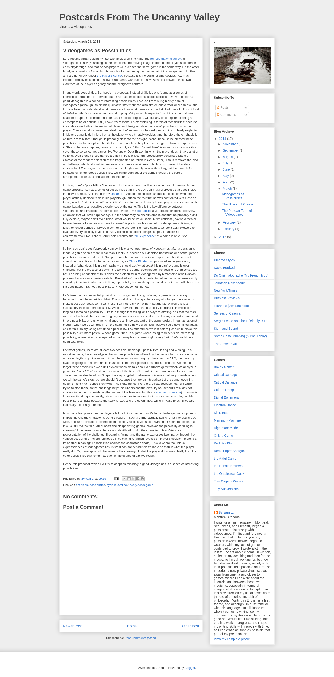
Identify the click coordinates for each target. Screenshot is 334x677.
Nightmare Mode (226, 428)
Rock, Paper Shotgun (229, 451)
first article (144, 210)
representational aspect (166, 58)
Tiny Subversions (226, 489)
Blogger (190, 668)
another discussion (168, 392)
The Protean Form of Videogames (237, 212)
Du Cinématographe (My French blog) (241, 275)
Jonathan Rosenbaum (230, 283)
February (230, 222)
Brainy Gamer (224, 367)
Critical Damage (225, 375)
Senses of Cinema (227, 313)
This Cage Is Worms (228, 481)
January (229, 229)
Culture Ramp (224, 390)
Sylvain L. (226, 512)
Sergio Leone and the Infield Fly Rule (240, 321)
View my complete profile (232, 639)
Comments (226, 115)
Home (132, 626)
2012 (223, 237)
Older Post (190, 626)
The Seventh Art (225, 344)
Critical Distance (225, 382)
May (226, 176)
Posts (222, 107)
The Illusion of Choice (237, 204)
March (228, 188)
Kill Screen (221, 413)
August (228, 157)
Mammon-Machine (227, 420)
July (226, 163)
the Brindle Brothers (228, 466)
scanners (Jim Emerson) (231, 306)
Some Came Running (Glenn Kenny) (240, 336)
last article (117, 193)
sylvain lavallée (117, 485)
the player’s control (109, 75)
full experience (145, 236)
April (226, 182)
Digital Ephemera (226, 397)
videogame (145, 485)
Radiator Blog (224, 443)
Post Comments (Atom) (140, 638)
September (231, 150)
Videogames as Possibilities (233, 196)
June (227, 169)
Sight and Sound (226, 328)
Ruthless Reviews (227, 298)
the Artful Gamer (226, 458)
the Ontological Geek (229, 473)
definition (82, 485)
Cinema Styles (224, 260)
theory (133, 485)
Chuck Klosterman (141, 261)
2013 (223, 138)
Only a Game (223, 435)
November (230, 144)
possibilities (97, 485)
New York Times (225, 290)
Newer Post (72, 626)
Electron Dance (225, 405)
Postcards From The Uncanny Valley (139, 17)
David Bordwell (224, 268)
